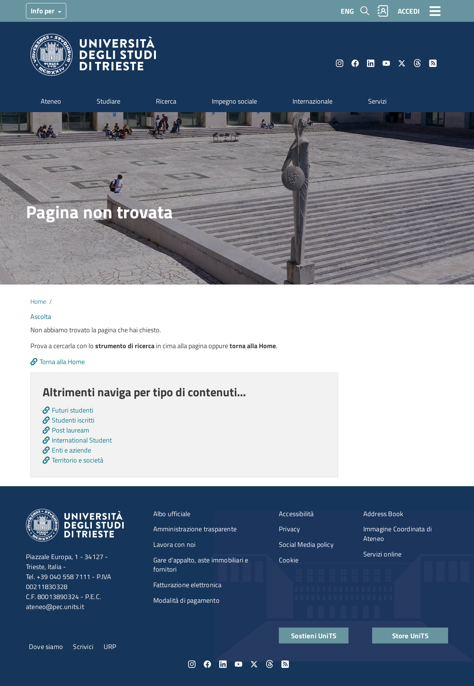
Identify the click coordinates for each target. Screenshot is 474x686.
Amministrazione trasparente (195, 529)
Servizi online (382, 554)
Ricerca (166, 101)
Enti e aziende (71, 450)
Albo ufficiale (172, 514)
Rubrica (383, 11)
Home (38, 301)
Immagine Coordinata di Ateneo (397, 534)
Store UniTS (410, 635)
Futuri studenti (72, 410)
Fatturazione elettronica (187, 585)
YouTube (386, 63)
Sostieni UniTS (313, 635)
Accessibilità (296, 514)
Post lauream (70, 430)
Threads (417, 63)
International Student (82, 440)
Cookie (288, 560)
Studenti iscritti (73, 420)
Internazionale (313, 101)
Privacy (289, 529)
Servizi (377, 101)
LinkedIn (370, 63)
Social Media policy (306, 544)
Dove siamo (46, 647)
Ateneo (51, 101)
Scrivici (83, 647)
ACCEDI (409, 11)
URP (110, 647)
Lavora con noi (174, 544)
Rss (433, 63)
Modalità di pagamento (186, 600)
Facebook (355, 63)
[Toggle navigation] (435, 11)
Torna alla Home (62, 362)
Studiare (108, 101)
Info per (43, 10)
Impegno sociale (234, 101)
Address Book (383, 514)
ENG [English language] (347, 11)
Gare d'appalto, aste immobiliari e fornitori (200, 565)
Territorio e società (77, 460)
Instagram (339, 63)
